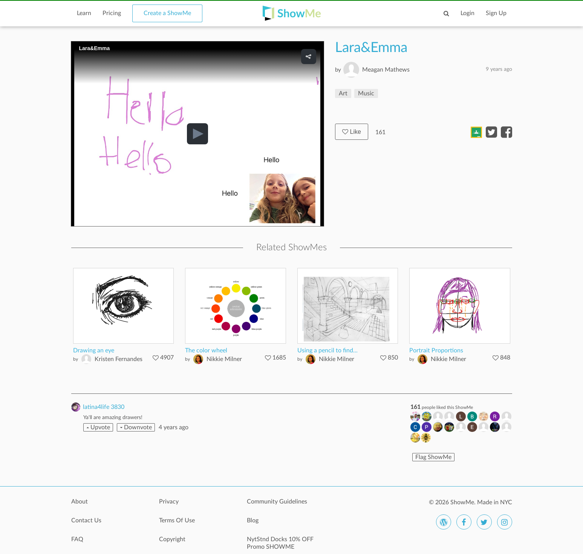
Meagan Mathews (386, 70)
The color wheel (206, 350)
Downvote (136, 427)
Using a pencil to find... (327, 350)
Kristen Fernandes (118, 359)
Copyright (172, 539)
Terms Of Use (177, 520)
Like (351, 132)
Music (366, 93)
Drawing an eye (93, 350)
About (79, 502)
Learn (84, 13)
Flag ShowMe (433, 457)
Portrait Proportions (436, 350)
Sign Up (496, 13)
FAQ (77, 539)
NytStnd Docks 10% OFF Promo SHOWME (280, 543)
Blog (253, 520)
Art (343, 93)
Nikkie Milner (224, 359)
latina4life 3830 (103, 407)
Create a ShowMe (167, 13)
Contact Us (86, 520)
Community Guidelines (277, 502)
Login (467, 13)
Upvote (98, 427)
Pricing (112, 13)
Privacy (169, 502)
